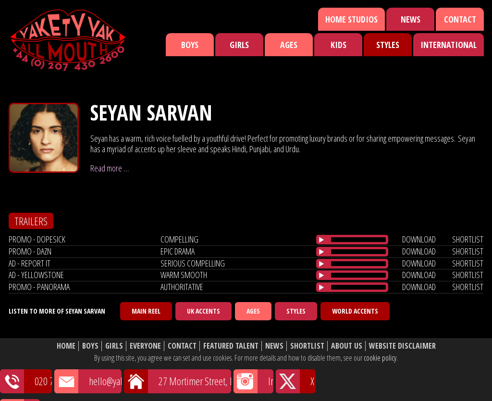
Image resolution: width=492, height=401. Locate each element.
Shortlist (307, 346)
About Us (346, 346)
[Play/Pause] (321, 239)
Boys (189, 44)
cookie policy (380, 357)
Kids (338, 44)
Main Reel (146, 311)
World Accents (355, 311)
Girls (239, 44)
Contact (460, 19)
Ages (288, 44)
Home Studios (351, 19)
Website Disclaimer (402, 346)
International (448, 44)
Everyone (145, 346)
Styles (387, 44)
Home (66, 346)
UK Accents (203, 311)
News (410, 19)
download (419, 239)
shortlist (467, 239)
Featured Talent (230, 346)
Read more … (109, 168)
